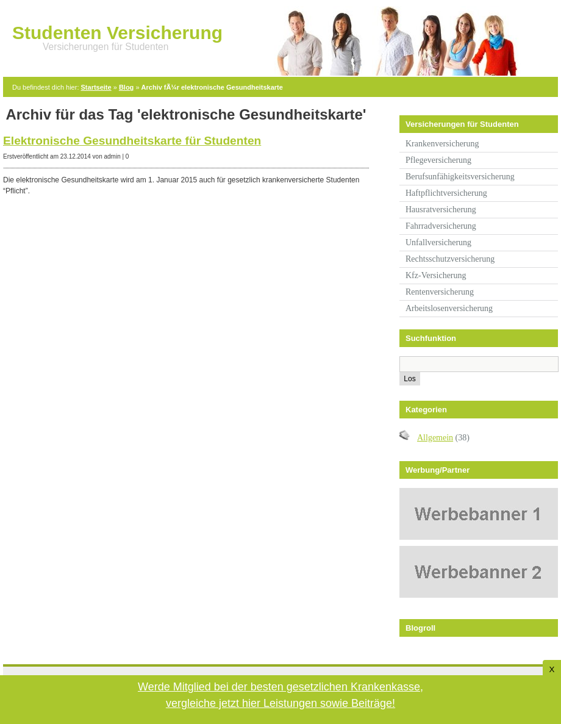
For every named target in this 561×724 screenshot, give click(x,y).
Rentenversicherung (440, 291)
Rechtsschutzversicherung (450, 258)
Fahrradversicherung (441, 226)
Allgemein (435, 437)
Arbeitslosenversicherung (449, 308)
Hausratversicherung (441, 209)
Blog (126, 87)
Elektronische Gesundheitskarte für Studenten (132, 140)
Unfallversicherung (438, 242)
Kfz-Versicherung (436, 275)
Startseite (96, 87)
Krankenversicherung (442, 143)
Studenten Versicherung (117, 33)
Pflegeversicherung (438, 160)
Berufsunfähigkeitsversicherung (460, 176)
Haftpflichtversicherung (446, 193)
